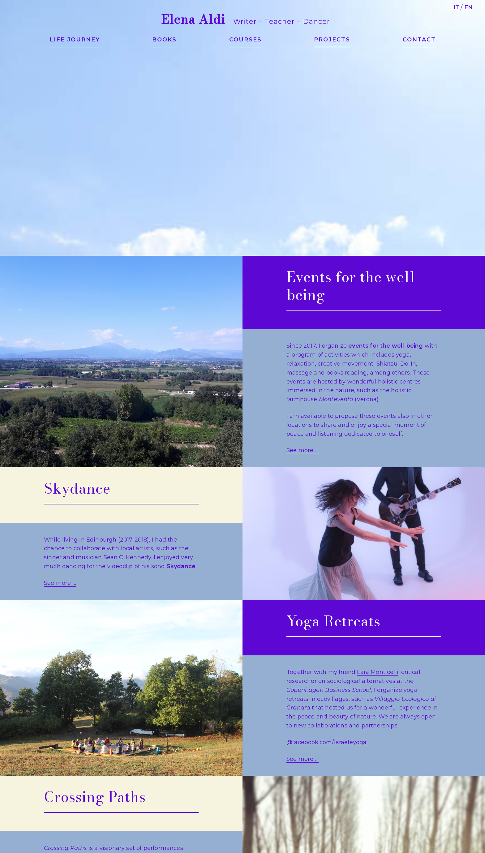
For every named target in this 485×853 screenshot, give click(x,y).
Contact (419, 39)
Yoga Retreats (333, 621)
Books (164, 39)
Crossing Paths (95, 797)
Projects (332, 39)
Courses (245, 39)
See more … (302, 450)
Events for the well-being (353, 286)
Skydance (77, 488)
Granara (298, 707)
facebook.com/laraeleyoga (329, 742)
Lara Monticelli (377, 672)
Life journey (74, 39)
